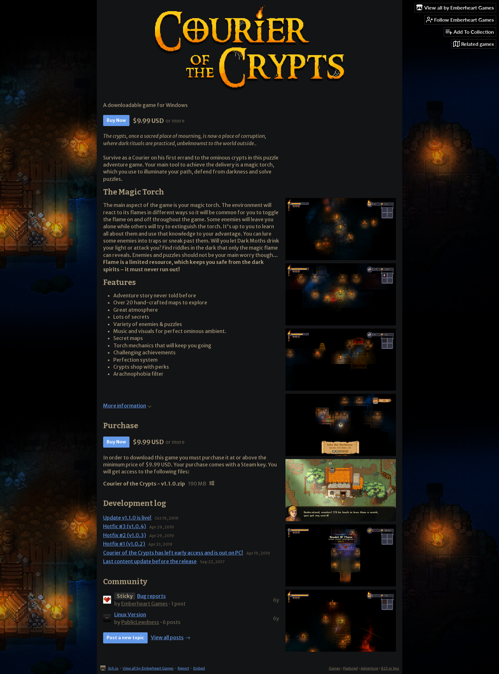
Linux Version (130, 614)
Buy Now (116, 120)
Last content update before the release (150, 561)
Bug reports (151, 596)
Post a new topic (125, 638)
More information (127, 405)
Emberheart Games (144, 603)
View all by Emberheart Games (148, 668)
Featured (350, 668)
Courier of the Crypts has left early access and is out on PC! (173, 553)
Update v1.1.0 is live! (127, 517)
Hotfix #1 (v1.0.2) (124, 544)
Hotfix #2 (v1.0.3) (124, 535)
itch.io (113, 668)
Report (183, 668)
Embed (199, 668)
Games (334, 668)
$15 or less (390, 668)
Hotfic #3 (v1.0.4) (124, 526)
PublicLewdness (140, 622)
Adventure (369, 668)
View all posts (167, 637)
